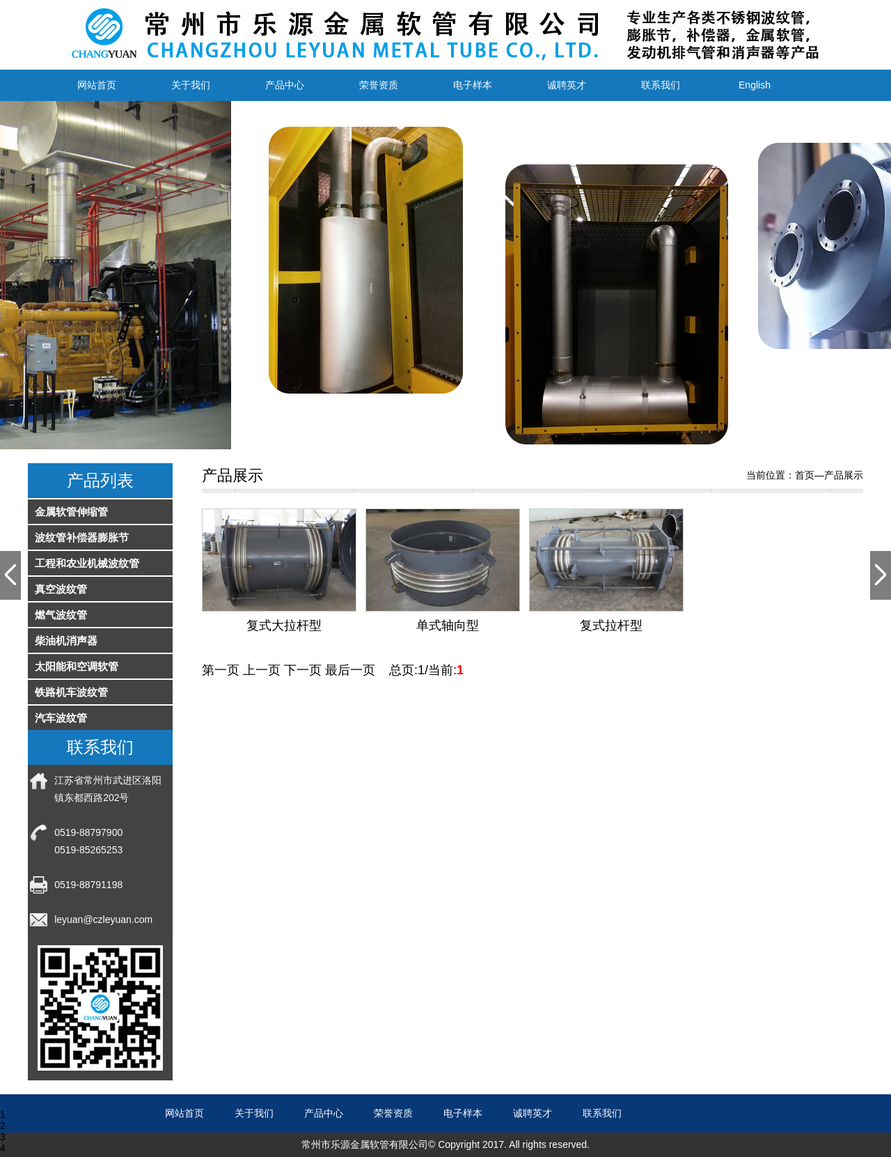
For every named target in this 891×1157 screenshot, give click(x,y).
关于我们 (190, 85)
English (755, 85)
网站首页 (96, 85)
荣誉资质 (378, 85)
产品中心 (284, 85)
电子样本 (472, 85)
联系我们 (660, 85)
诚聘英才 (566, 85)
